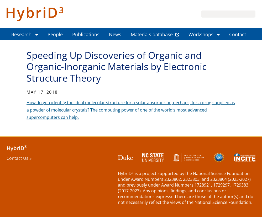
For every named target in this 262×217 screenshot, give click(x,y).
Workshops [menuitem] (200, 34)
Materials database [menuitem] (152, 34)
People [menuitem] (55, 34)
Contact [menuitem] (237, 34)
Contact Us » (19, 158)
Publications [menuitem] (85, 34)
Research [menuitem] (21, 34)
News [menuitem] (115, 34)
